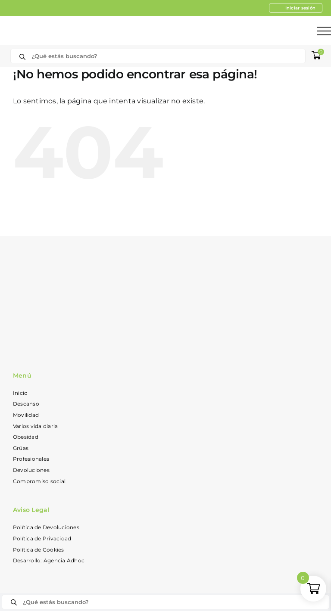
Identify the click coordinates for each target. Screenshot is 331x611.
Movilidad (26, 415)
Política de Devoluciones (46, 527)
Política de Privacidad (42, 538)
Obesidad (25, 437)
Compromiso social (39, 481)
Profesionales (31, 459)
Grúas (20, 448)
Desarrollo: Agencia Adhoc (48, 560)
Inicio (20, 393)
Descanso (26, 403)
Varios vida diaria (35, 426)
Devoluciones (31, 470)
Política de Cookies (38, 549)
